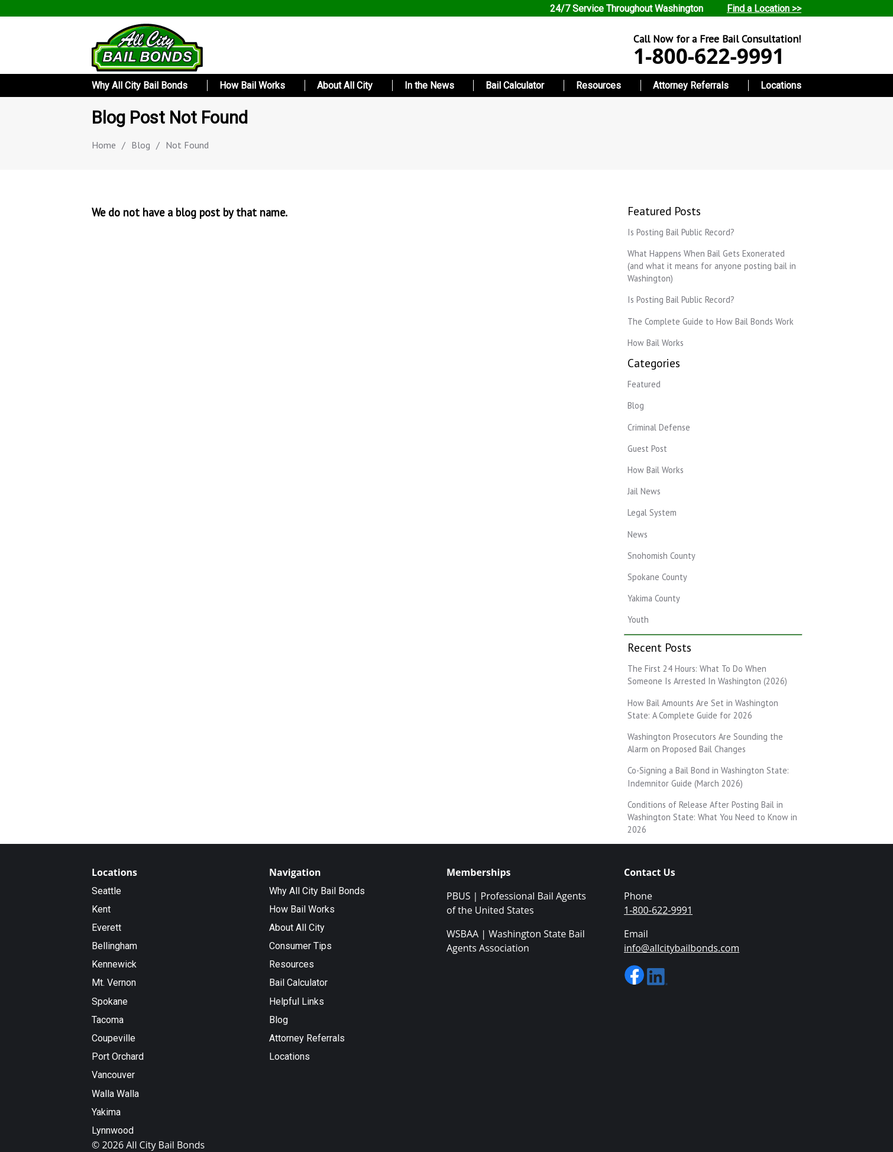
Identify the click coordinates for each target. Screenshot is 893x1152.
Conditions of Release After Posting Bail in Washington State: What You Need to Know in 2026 (712, 817)
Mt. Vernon (114, 982)
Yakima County (653, 598)
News (637, 534)
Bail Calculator (515, 85)
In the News (429, 85)
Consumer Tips (300, 946)
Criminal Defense (658, 427)
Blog (140, 145)
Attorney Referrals (691, 85)
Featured (644, 384)
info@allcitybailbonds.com (681, 947)
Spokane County (657, 577)
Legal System (652, 512)
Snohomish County (661, 555)
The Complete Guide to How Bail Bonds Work (710, 321)
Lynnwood (113, 1130)
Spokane (110, 1001)
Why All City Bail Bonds (139, 85)
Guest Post (647, 448)
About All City (345, 85)
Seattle (106, 891)
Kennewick (114, 964)
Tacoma (108, 1019)
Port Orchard (118, 1056)
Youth (638, 619)
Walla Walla (115, 1093)
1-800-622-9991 (708, 55)
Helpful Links (296, 1001)
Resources (598, 85)
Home (104, 145)
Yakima (106, 1112)
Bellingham (114, 946)
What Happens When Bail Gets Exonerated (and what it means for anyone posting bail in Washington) (711, 266)
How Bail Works (252, 85)
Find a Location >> (764, 8)
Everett (106, 927)
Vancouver (113, 1074)
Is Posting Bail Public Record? (681, 232)
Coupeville (113, 1038)
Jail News (644, 491)
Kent (101, 909)
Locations (781, 85)
